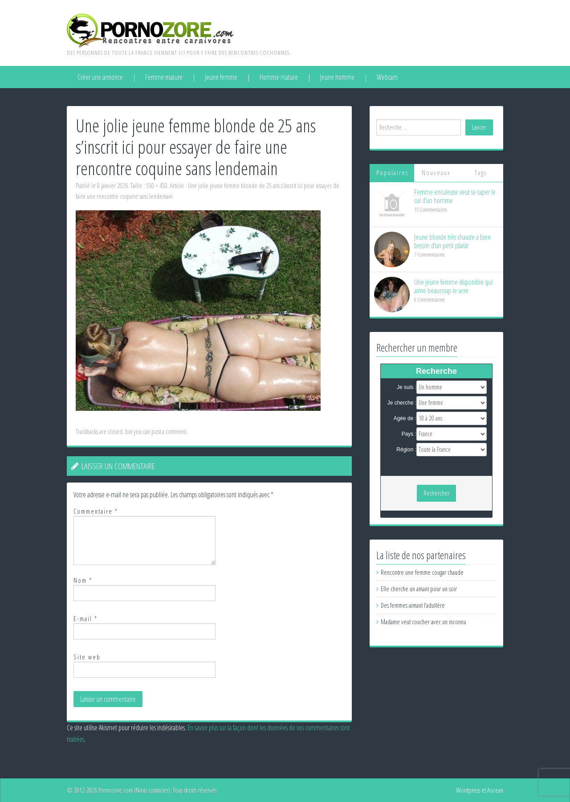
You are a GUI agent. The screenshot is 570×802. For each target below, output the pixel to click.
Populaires (392, 172)
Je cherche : (401, 403)
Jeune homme (337, 77)
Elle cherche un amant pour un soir (419, 589)
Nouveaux (436, 172)
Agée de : (405, 418)
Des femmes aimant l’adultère (413, 605)
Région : (406, 449)
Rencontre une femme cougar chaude (422, 572)
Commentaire (95, 511)
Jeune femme (221, 77)
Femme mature (164, 77)
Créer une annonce (100, 77)
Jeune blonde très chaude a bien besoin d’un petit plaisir (452, 241)
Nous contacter (152, 790)
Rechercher (436, 493)
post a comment (168, 431)
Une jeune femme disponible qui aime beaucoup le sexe (453, 286)
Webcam (387, 77)
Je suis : (406, 387)
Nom (82, 580)
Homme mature (279, 77)
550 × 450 (156, 185)
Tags (481, 172)
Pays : (409, 434)
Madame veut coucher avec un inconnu (423, 622)
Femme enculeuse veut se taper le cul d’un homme (455, 196)
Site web (87, 657)
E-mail (85, 618)
